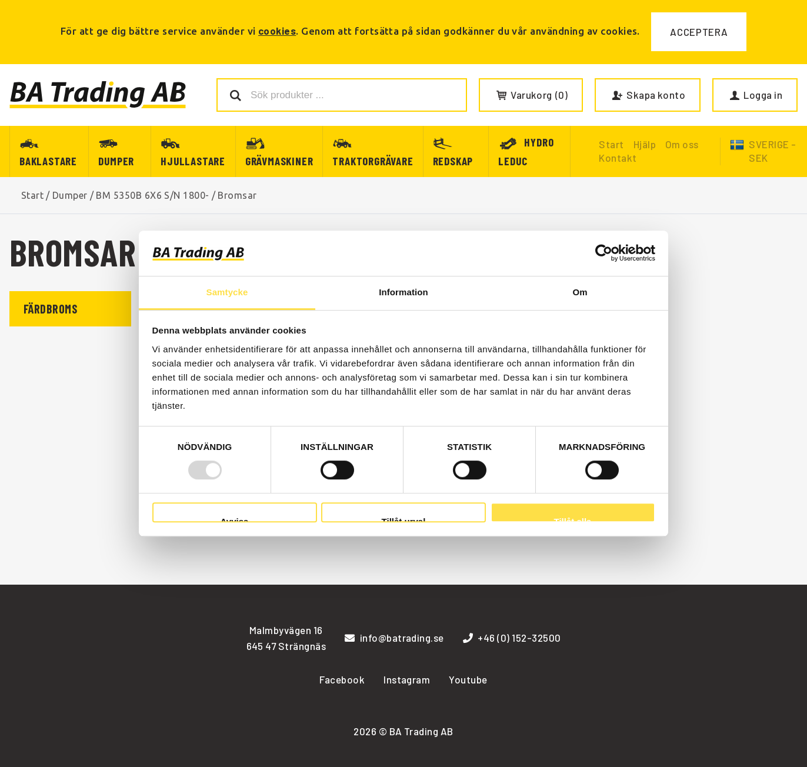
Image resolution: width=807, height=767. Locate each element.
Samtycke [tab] (227, 292)
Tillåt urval (404, 519)
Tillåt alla (573, 519)
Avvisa (235, 519)
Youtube (468, 679)
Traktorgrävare (372, 161)
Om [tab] (579, 292)
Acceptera (699, 32)
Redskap (453, 161)
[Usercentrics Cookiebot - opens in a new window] (603, 253)
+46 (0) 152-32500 (512, 637)
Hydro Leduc (525, 151)
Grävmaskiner (279, 161)
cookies (277, 30)
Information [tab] (403, 292)
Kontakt (617, 158)
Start (32, 195)
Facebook (342, 679)
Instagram (407, 679)
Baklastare (48, 161)
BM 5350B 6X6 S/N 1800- (152, 195)
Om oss (682, 144)
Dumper (116, 161)
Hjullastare (193, 161)
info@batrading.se (394, 637)
